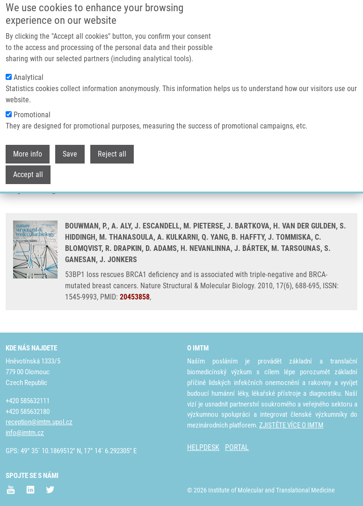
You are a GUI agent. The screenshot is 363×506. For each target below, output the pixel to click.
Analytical (29, 66)
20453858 (135, 296)
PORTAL (237, 447)
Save (70, 142)
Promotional (32, 103)
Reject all (112, 142)
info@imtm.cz (25, 432)
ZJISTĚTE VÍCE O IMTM (291, 425)
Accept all (28, 163)
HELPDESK (203, 447)
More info (27, 142)
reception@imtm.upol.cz (39, 422)
